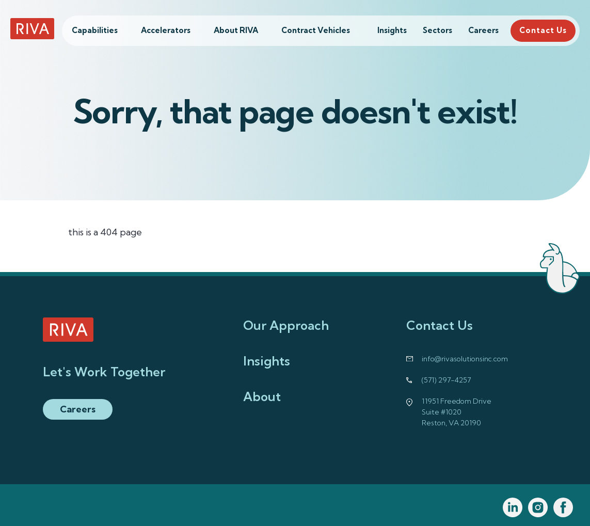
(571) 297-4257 (446, 380)
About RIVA (236, 30)
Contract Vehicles (315, 30)
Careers (483, 30)
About (262, 396)
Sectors (437, 30)
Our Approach (286, 325)
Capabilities (95, 30)
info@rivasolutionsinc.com (465, 358)
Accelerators (165, 30)
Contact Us (543, 30)
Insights (392, 30)
